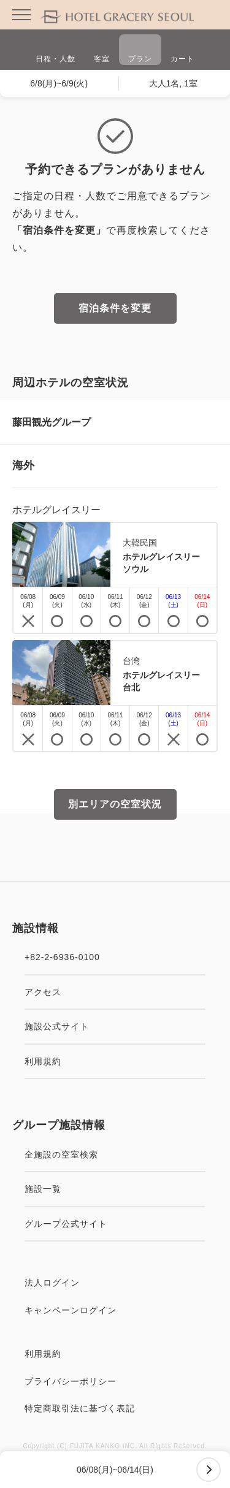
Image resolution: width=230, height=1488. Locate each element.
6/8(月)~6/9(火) (59, 83)
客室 (102, 51)
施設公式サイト (115, 1026)
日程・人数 (55, 51)
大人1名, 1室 (173, 83)
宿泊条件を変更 (115, 308)
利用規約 (115, 1061)
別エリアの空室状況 (115, 804)
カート (182, 51)
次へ (208, 1469)
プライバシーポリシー (115, 1381)
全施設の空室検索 (115, 1154)
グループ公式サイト (115, 1224)
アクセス (115, 992)
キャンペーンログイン (115, 1310)
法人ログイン (115, 1282)
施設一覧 (115, 1189)
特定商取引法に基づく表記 (115, 1408)
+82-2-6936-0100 (115, 957)
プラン (140, 51)
